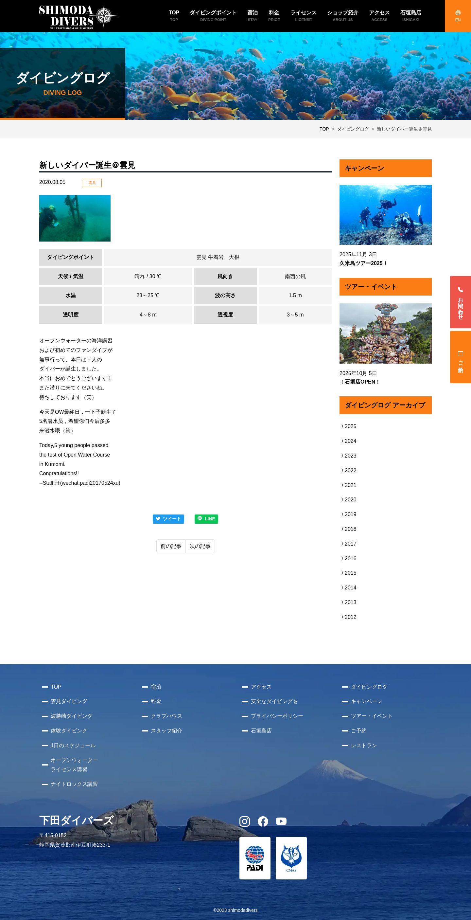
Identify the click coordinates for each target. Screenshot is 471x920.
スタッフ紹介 (166, 730)
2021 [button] (348, 485)
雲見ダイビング (69, 701)
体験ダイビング (69, 730)
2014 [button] (348, 587)
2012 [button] (348, 617)
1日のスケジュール (73, 745)
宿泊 (156, 687)
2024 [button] (348, 441)
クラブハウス (166, 716)
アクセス (261, 687)
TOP (324, 129)
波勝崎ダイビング (72, 716)
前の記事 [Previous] (171, 546)
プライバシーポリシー (277, 716)
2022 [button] (348, 470)
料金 (156, 701)
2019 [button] (348, 514)
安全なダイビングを (274, 701)
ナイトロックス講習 (74, 784)
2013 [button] (348, 602)
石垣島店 (261, 730)
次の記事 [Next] (200, 546)
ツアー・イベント (372, 716)
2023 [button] (348, 456)
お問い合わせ (460, 302)
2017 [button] (348, 544)
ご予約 (460, 357)
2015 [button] (348, 573)
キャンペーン (366, 701)
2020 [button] (348, 499)
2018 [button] (348, 529)
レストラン (364, 745)
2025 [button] (348, 426)
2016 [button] (348, 558)
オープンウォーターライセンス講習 (74, 764)
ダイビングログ (353, 129)
